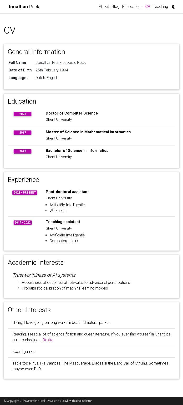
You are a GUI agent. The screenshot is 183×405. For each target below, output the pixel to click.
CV (148, 6)
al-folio (80, 401)
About (104, 6)
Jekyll (65, 401)
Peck (23, 7)
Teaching (160, 6)
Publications (132, 6)
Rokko (48, 340)
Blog (115, 6)
